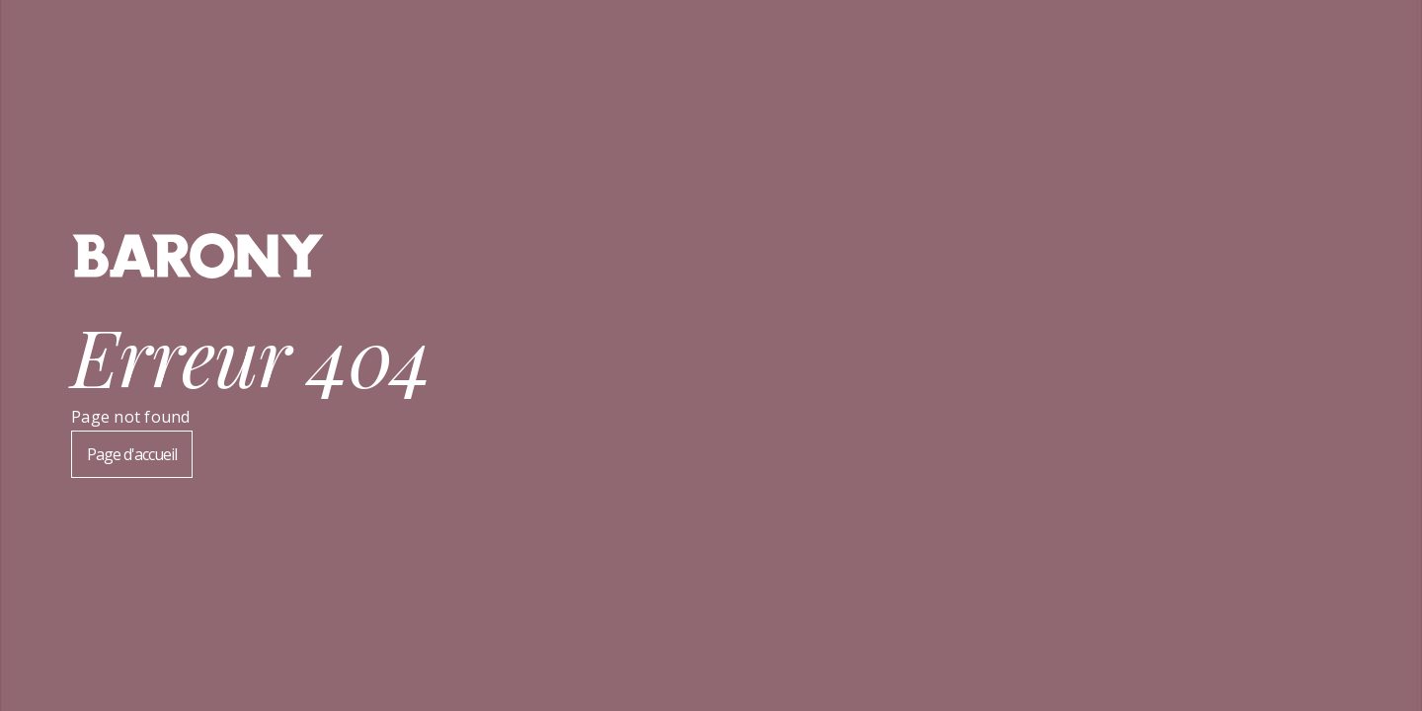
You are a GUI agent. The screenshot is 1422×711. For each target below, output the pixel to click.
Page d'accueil (132, 454)
